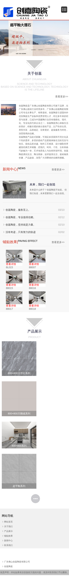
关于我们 (8, 526)
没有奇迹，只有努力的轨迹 (21, 232)
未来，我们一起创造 (42, 184)
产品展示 (8, 531)
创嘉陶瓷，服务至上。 (18, 209)
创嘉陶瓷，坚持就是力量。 (21, 224)
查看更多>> (61, 96)
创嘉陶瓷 (8, 566)
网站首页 (8, 522)
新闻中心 (8, 540)
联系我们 (8, 545)
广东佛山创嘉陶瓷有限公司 (17, 561)
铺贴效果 (8, 536)
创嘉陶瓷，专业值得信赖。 (21, 217)
